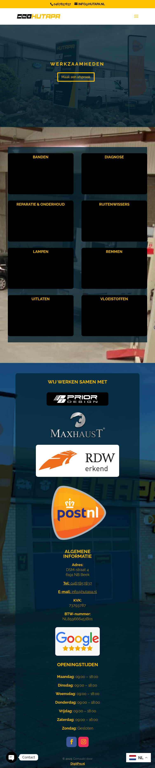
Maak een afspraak (75, 77)
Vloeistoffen (114, 299)
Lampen (40, 251)
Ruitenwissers (114, 204)
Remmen (114, 251)
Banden (40, 157)
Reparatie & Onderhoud (40, 204)
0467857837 (77, 583)
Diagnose (114, 157)
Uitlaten (41, 299)
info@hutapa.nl (77, 592)
